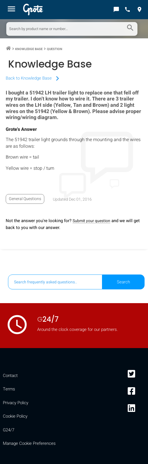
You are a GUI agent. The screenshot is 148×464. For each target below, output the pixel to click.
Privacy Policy (15, 403)
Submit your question (91, 221)
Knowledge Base (29, 49)
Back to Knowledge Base (34, 78)
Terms (9, 389)
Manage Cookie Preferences (29, 443)
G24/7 (8, 430)
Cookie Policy (15, 416)
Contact (10, 375)
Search (123, 282)
